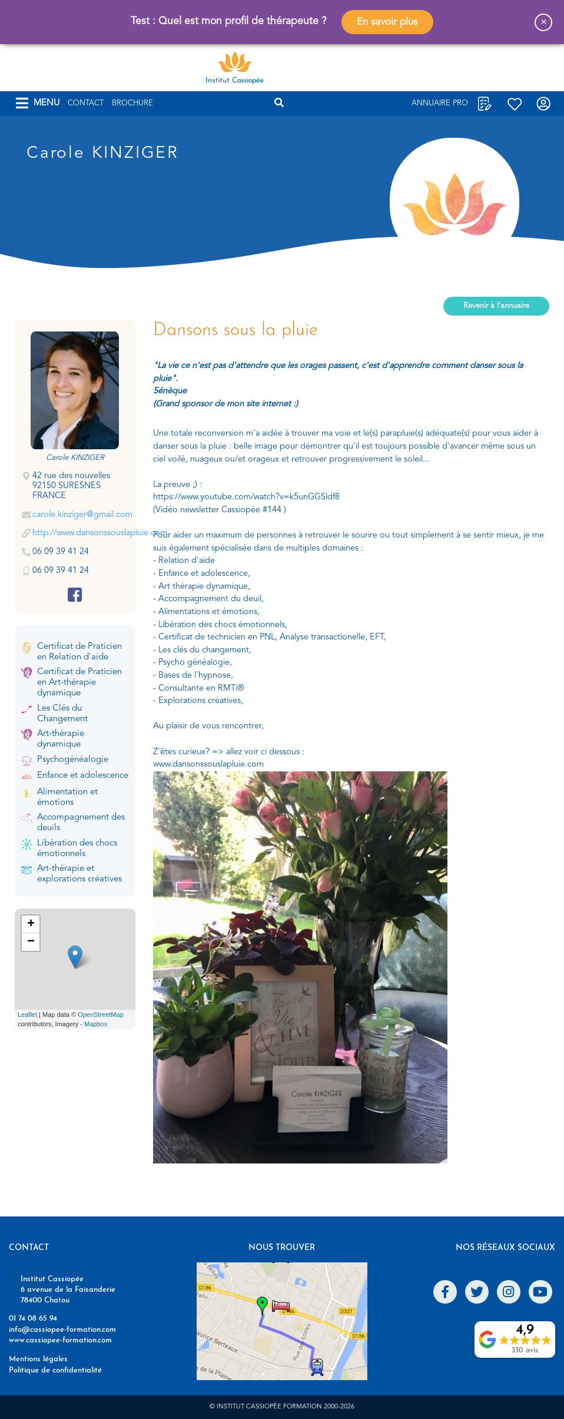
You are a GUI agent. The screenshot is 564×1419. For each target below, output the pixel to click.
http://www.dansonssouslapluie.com (99, 533)
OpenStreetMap (101, 1014)
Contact (86, 103)
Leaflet (27, 1014)
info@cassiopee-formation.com (62, 1330)
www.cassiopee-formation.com (60, 1340)
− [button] (31, 942)
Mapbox (95, 1023)
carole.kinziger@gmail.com (82, 514)
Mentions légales (38, 1359)
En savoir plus (387, 22)
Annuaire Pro (440, 103)
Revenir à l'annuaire (496, 306)
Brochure (132, 103)
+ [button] (31, 924)
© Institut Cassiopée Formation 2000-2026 (282, 1407)
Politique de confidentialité (55, 1370)
